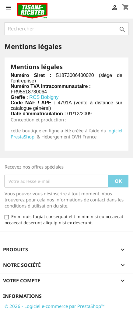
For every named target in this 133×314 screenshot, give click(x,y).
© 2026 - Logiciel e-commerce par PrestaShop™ (55, 306)
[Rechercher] (66, 28)
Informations (22, 296)
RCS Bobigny (43, 97)
